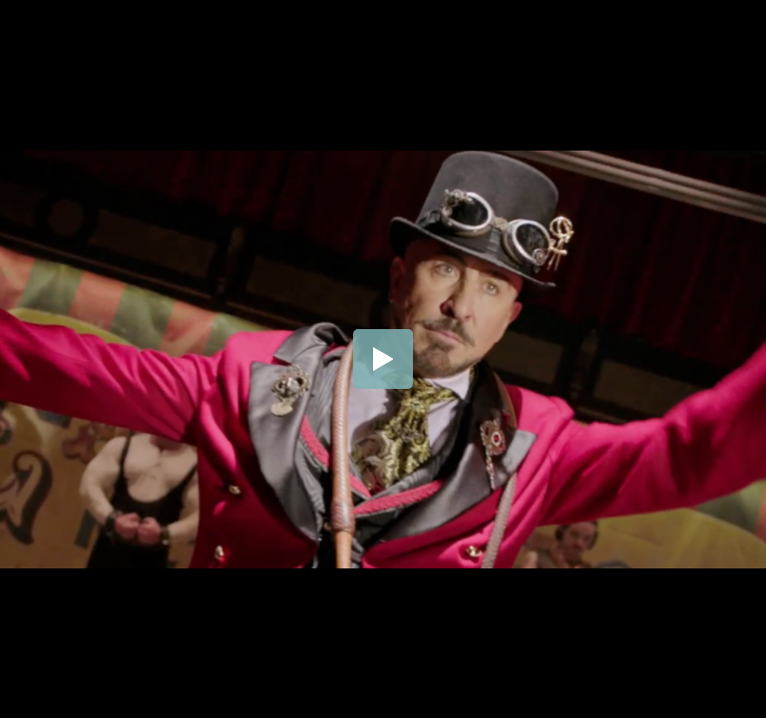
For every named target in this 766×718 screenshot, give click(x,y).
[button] (383, 359)
